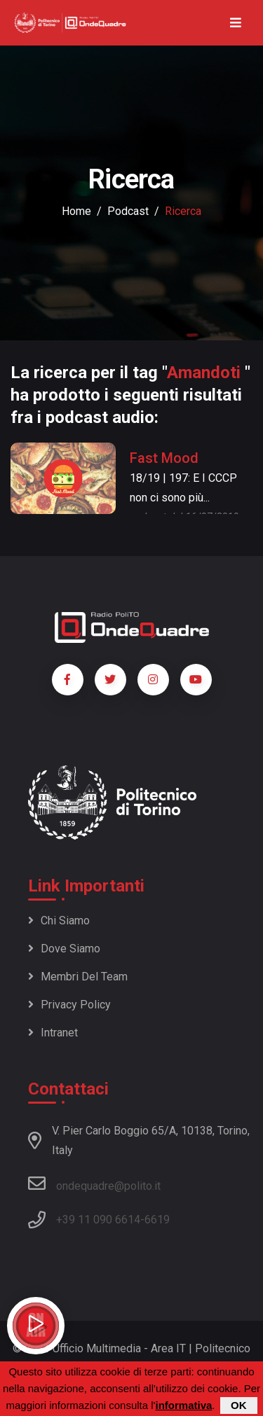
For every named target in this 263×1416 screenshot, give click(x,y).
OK (239, 1406)
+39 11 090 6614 (98, 1219)
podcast (128, 211)
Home (76, 211)
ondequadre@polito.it (94, 1183)
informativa (183, 1406)
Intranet (53, 1032)
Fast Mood (164, 458)
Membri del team (78, 976)
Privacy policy (69, 1004)
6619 (157, 1219)
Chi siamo (59, 920)
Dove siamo (64, 948)
